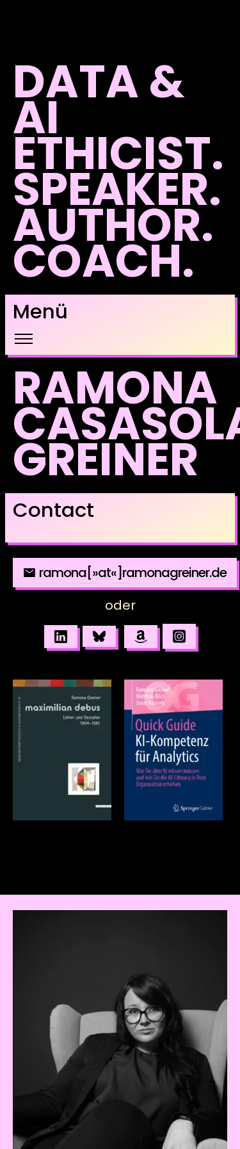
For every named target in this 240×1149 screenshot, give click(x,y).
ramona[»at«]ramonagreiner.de (125, 573)
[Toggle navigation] (23, 339)
